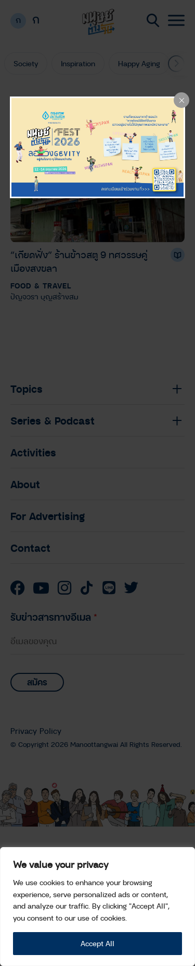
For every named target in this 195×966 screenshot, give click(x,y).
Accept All (97, 943)
